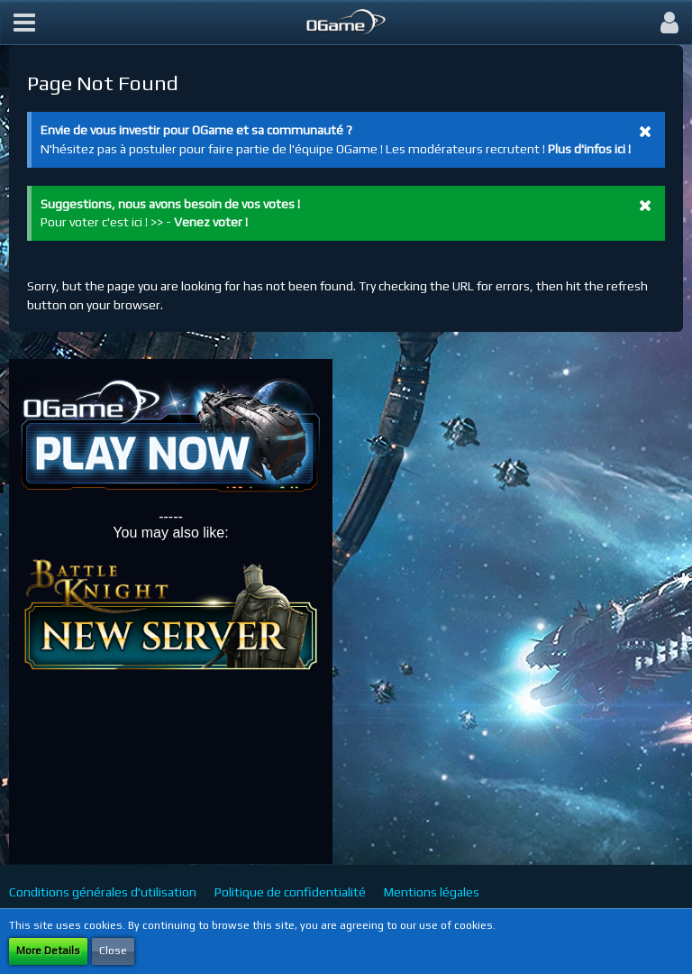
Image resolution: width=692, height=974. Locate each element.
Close (113, 950)
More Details (48, 950)
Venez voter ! (211, 222)
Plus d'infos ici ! (589, 149)
